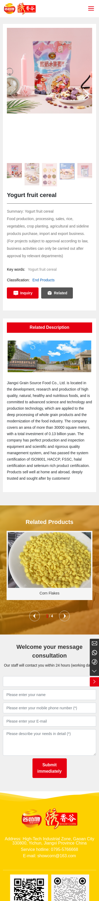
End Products (43, 280)
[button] (85, 94)
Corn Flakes (49, 593)
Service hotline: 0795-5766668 (49, 849)
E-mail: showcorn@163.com (49, 856)
